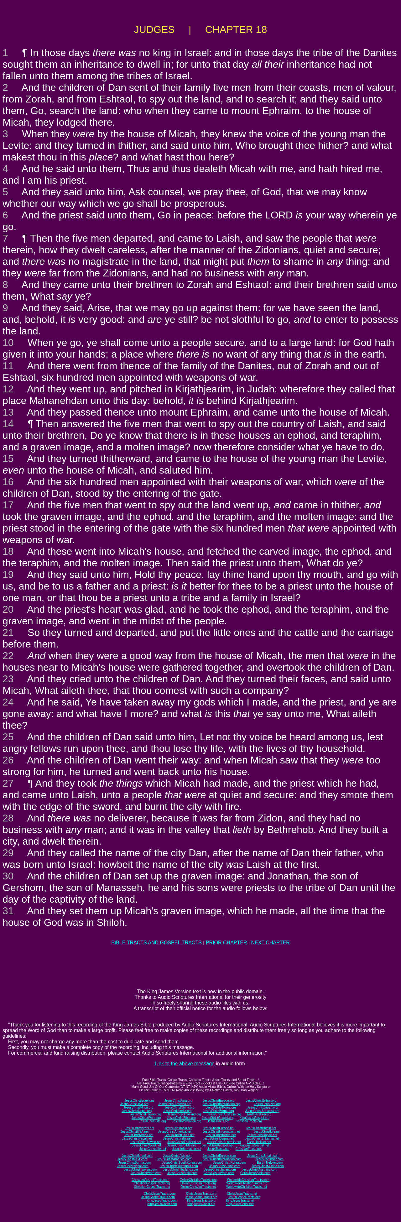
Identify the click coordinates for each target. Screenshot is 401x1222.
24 (8, 702)
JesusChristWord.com (146, 1173)
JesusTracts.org (218, 1121)
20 (8, 609)
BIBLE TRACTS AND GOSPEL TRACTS (156, 942)
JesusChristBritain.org (261, 1100)
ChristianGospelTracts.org (152, 1183)
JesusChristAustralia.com (259, 1169)
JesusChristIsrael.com (137, 1155)
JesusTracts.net (218, 1149)
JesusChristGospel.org (217, 1118)
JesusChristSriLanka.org (262, 1111)
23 (8, 678)
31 (8, 910)
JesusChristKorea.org (221, 1107)
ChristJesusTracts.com (159, 1193)
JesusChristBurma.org (218, 1111)
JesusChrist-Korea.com (229, 1162)
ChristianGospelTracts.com (150, 1180)
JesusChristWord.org (146, 1118)
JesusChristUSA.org (134, 1104)
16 (8, 481)
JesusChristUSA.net (134, 1131)
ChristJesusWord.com (219, 1173)
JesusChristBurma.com (134, 1162)
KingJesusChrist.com (162, 1204)
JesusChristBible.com (182, 1173)
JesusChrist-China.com (268, 1166)
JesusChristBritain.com (263, 1155)
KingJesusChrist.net (240, 1204)
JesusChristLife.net (267, 1131)
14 (8, 423)
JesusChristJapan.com (220, 1169)
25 (8, 736)
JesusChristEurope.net (218, 1128)
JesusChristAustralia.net (224, 1142)
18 (8, 551)
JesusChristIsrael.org (139, 1100)
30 (8, 876)
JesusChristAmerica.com (174, 1159)
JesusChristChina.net (180, 1135)
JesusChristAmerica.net (174, 1131)
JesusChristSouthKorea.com (182, 1162)
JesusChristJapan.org (262, 1107)
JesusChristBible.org (181, 1118)
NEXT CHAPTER (270, 942)
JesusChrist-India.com (224, 1166)
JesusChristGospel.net (217, 1145)
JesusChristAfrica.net (138, 1135)
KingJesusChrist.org (201, 1204)
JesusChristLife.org (152, 1121)
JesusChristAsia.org (178, 1100)
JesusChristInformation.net (221, 1131)
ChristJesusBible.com (255, 1173)
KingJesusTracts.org (201, 1200)
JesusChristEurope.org (219, 1100)
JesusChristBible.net (181, 1145)
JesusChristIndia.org (177, 1111)
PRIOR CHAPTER (226, 942)
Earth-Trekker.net (259, 1142)
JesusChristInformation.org (221, 1104)
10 (8, 342)
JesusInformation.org (186, 1121)
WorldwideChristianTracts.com (248, 1180)
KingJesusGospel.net (254, 1145)
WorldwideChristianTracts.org (246, 1183)
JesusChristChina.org (179, 1107)
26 (8, 760)
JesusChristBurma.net (218, 1138)
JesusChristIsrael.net (139, 1128)
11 (8, 365)
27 (8, 783)
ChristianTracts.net (248, 1149)
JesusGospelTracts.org (201, 1197)
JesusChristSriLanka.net (262, 1138)
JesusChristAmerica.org (174, 1104)
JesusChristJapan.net (262, 1135)
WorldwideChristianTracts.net (246, 1186)
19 (8, 574)
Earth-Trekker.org (259, 1114)
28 (8, 818)
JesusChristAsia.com (177, 1155)
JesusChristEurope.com (219, 1155)
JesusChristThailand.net (184, 1142)
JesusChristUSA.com (132, 1159)
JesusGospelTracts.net (244, 1197)
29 (8, 852)
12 (8, 389)
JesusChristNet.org (267, 1104)
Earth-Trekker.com (270, 1162)
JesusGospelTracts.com (158, 1197)
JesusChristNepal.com (132, 1166)
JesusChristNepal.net (137, 1138)
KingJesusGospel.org (254, 1118)
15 (8, 458)
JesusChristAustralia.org (224, 1114)
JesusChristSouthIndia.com (179, 1166)
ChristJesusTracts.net (242, 1193)
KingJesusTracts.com (162, 1200)
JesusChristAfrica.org (138, 1107)
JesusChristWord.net (146, 1145)
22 (8, 655)
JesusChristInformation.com (222, 1159)
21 (8, 632)
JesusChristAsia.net (178, 1128)
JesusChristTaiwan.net (145, 1142)
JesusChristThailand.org (184, 1114)
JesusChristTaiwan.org (145, 1114)
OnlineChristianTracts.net (198, 1186)
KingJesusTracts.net (240, 1200)
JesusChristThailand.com (180, 1169)
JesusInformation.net (186, 1149)
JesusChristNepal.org (137, 1111)
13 (8, 412)
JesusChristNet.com (269, 1159)
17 (8, 505)
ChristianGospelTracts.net (152, 1186)
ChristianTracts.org (249, 1121)
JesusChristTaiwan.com (140, 1169)
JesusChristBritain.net (261, 1128)
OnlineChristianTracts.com (198, 1180)
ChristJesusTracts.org (201, 1193)
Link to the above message (185, 1063)
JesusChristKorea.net (221, 1135)
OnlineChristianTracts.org (198, 1183)
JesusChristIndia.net (177, 1138)
